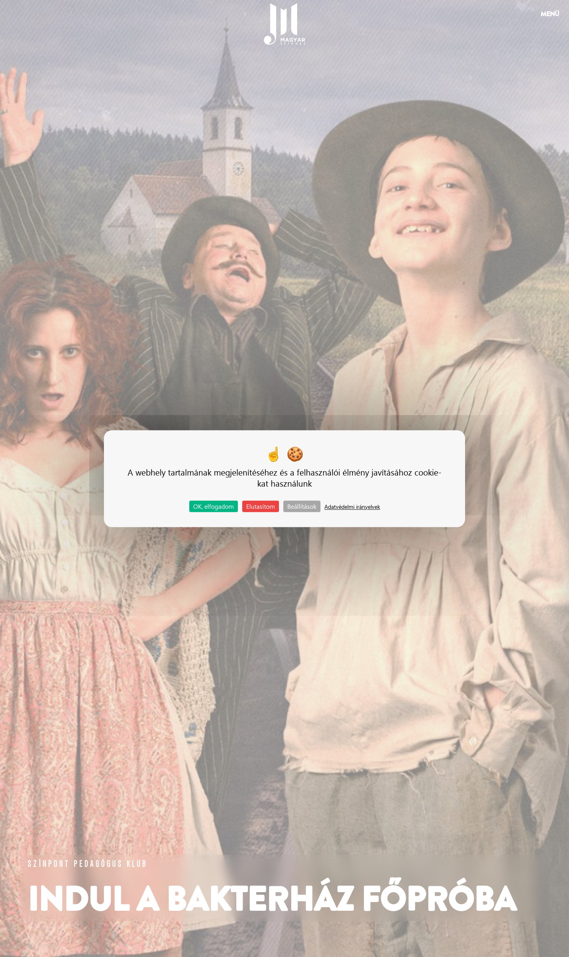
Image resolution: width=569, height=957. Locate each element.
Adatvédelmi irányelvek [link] (352, 506)
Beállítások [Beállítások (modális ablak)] (302, 506)
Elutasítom (260, 506)
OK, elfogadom (213, 506)
